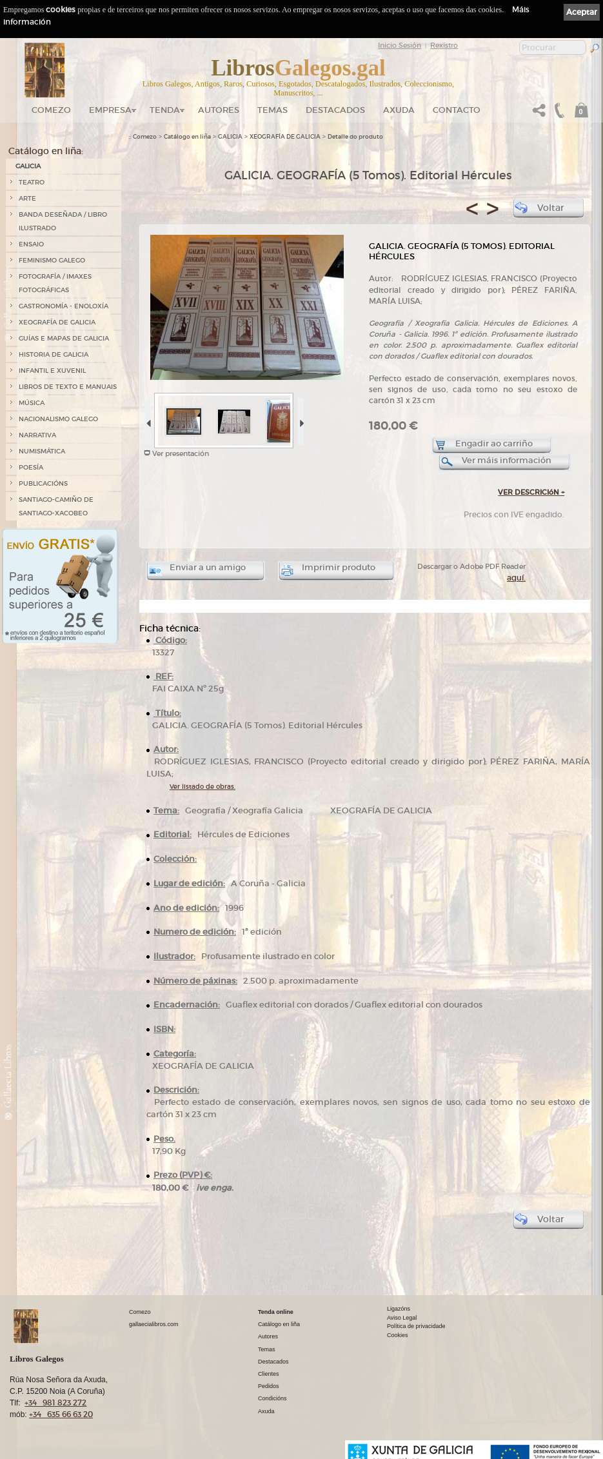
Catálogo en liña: (45, 151)
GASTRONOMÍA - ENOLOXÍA (63, 306)
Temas (272, 109)
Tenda (165, 109)
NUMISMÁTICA (42, 451)
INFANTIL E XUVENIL (52, 370)
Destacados (273, 1361)
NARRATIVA (37, 435)
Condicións (272, 1398)
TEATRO (31, 182)
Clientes (268, 1374)
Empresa (110, 109)
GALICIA (28, 166)
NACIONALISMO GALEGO (58, 419)
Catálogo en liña (187, 137)
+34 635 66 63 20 (61, 1414)
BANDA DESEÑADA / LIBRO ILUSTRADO (63, 221)
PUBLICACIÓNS (43, 483)
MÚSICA (31, 403)
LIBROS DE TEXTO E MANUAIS (68, 386)
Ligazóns (398, 1308)
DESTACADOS (335, 109)
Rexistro (444, 45)
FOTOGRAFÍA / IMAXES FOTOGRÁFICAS (55, 283)
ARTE (27, 198)
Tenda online (275, 1312)
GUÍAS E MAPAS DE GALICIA (64, 338)
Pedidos (268, 1386)
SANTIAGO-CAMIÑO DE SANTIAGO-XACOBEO (56, 506)
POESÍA (31, 467)
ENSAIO (31, 244)
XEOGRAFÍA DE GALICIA (57, 322)
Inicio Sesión (399, 45)
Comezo (51, 109)
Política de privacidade (416, 1326)
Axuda (399, 109)
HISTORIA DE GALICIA (53, 354)
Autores (218, 109)
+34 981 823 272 (55, 1402)
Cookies (397, 1335)
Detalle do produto (355, 137)
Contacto (456, 109)
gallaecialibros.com (154, 1324)
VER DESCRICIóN (531, 492)
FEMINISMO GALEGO (52, 260)
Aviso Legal (402, 1318)
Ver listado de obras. (202, 786)
